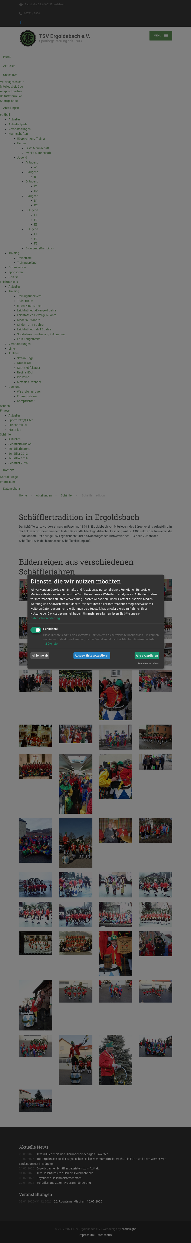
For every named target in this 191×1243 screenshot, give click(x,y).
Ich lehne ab (40, 655)
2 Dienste (50, 643)
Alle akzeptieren (147, 655)
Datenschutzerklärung (45, 618)
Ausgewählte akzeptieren (92, 655)
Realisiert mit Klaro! (148, 663)
